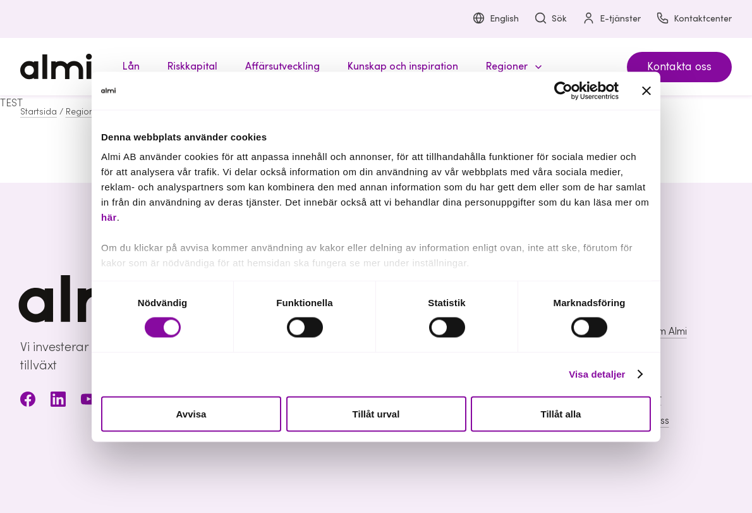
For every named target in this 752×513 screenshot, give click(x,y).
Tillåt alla (561, 413)
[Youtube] (88, 401)
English (495, 19)
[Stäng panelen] (646, 90)
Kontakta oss (679, 66)
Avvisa (191, 413)
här (109, 217)
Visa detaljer (597, 374)
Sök (550, 19)
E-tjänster (611, 19)
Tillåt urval (376, 413)
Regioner (84, 112)
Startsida (38, 112)
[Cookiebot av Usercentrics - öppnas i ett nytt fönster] (563, 90)
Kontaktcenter (694, 19)
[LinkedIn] (58, 401)
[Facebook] (27, 401)
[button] (512, 67)
